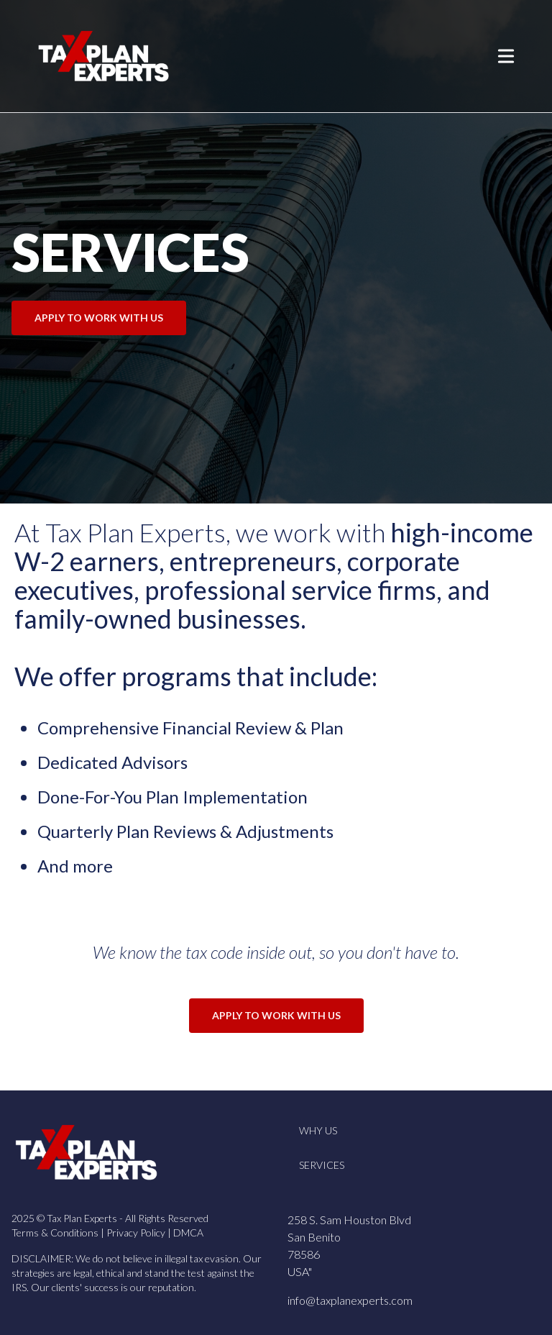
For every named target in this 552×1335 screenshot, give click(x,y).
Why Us (318, 1130)
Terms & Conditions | (59, 1232)
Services (321, 1165)
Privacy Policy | (139, 1232)
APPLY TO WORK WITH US (98, 317)
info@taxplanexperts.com (350, 1300)
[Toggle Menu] (506, 56)
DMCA (188, 1232)
